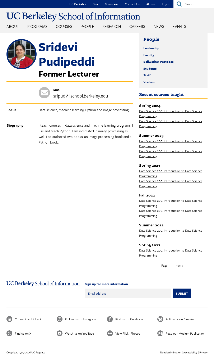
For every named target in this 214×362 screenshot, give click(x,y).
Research (111, 26)
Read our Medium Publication (185, 333)
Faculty (148, 55)
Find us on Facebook (129, 319)
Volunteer (111, 4)
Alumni (150, 4)
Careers (137, 26)
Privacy (203, 352)
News (159, 26)
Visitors (148, 82)
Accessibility (190, 352)
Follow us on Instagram (80, 319)
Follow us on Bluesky (180, 319)
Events (179, 26)
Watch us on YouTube (79, 333)
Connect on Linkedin (28, 319)
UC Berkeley (77, 4)
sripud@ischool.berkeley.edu (80, 95)
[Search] (193, 4)
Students (150, 68)
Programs (37, 26)
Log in (166, 4)
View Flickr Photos (127, 333)
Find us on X (23, 333)
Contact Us (132, 4)
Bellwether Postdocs (158, 61)
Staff (146, 75)
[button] (21, 68)
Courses (64, 26)
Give (95, 4)
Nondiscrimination (170, 352)
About (12, 26)
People (87, 26)
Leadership (151, 48)
